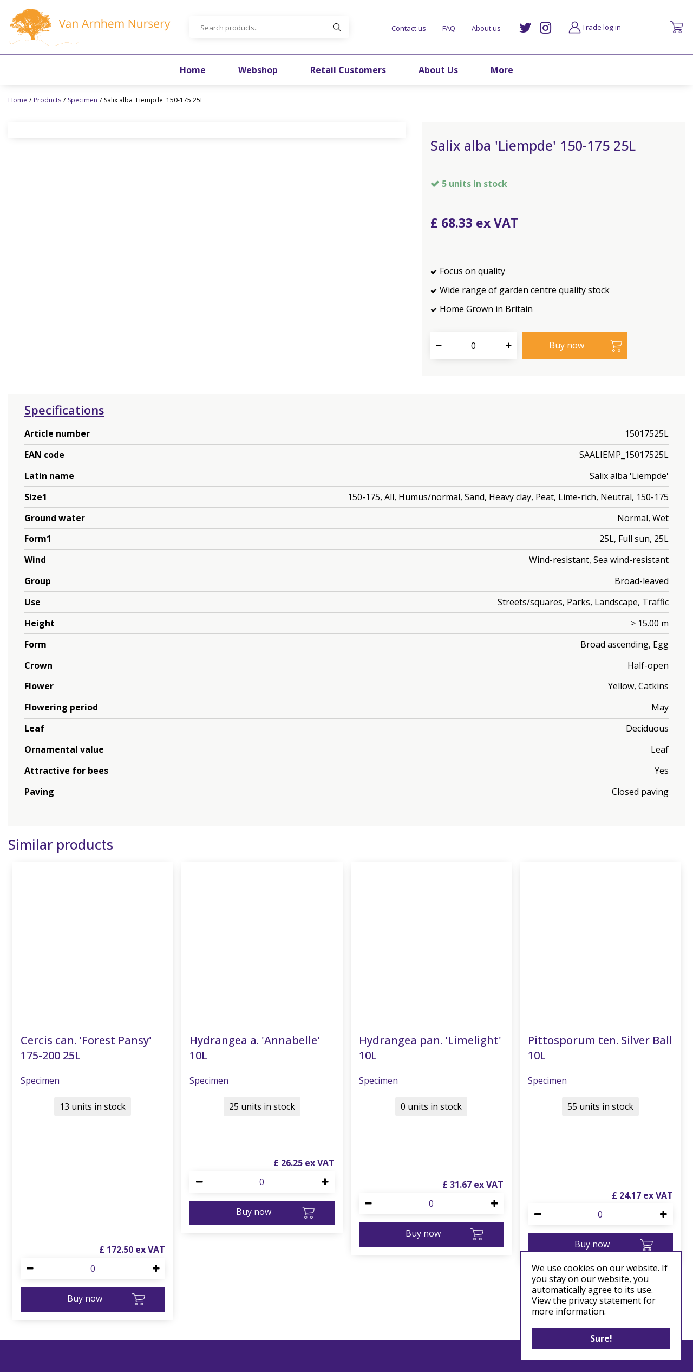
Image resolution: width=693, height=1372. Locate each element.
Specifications (64, 409)
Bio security (354, 1329)
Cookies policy (360, 1289)
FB (504, 1291)
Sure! (601, 1338)
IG (545, 28)
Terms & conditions (370, 1316)
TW (525, 28)
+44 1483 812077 (218, 1329)
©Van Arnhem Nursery (251, 1357)
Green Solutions (321, 1357)
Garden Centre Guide (392, 1357)
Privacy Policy (357, 1303)
